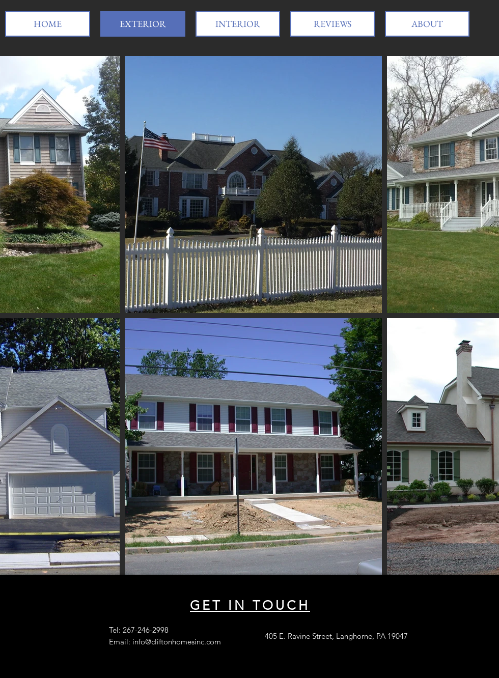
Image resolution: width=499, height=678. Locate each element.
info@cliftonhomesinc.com (176, 641)
